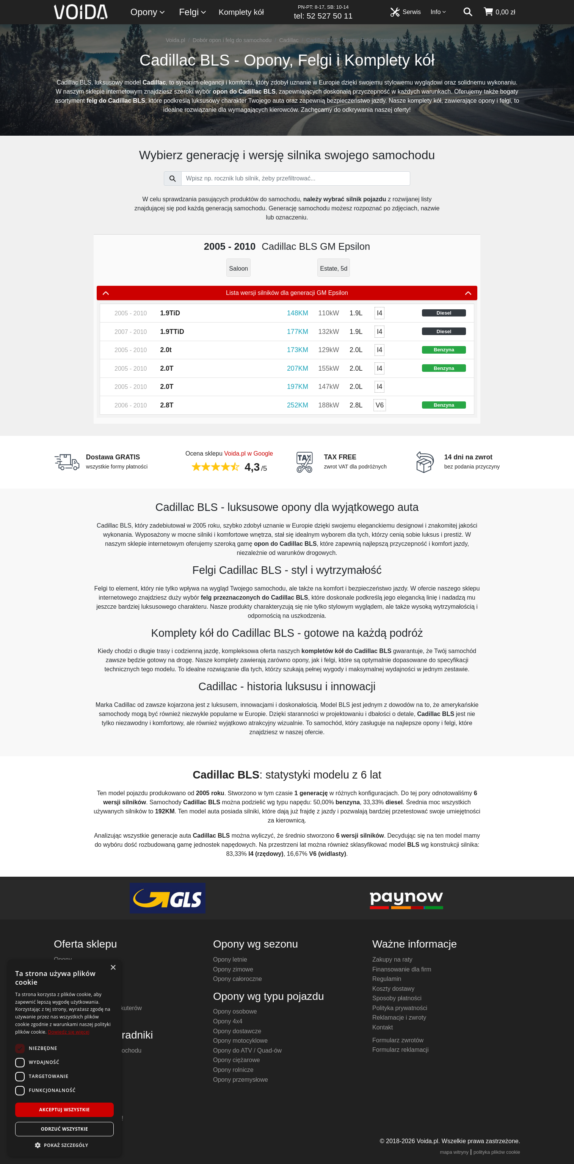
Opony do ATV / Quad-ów (247, 1050)
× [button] (113, 968)
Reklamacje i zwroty (399, 1017)
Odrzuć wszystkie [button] (64, 1129)
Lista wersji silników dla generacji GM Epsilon (287, 293)
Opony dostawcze (237, 1031)
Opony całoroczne (237, 979)
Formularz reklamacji (400, 1050)
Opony (148, 12)
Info (439, 11)
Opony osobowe (235, 1011)
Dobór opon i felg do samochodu (232, 40)
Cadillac (288, 40)
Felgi (193, 12)
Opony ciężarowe (236, 1060)
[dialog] (64, 1058)
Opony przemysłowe (240, 1079)
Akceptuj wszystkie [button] (64, 1109)
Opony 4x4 (227, 1021)
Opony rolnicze (233, 1070)
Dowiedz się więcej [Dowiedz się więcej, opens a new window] (68, 1032)
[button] (64, 1145)
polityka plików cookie (497, 1152)
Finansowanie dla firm (401, 969)
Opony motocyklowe (240, 1040)
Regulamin (386, 979)
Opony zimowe (233, 969)
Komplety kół (241, 12)
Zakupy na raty (392, 959)
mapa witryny (454, 1152)
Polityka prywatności (399, 1008)
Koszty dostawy (393, 988)
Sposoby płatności (397, 998)
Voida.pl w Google (248, 453)
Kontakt (382, 1027)
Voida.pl (175, 40)
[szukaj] (468, 12)
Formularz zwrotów (397, 1040)
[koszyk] (499, 12)
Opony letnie (230, 959)
